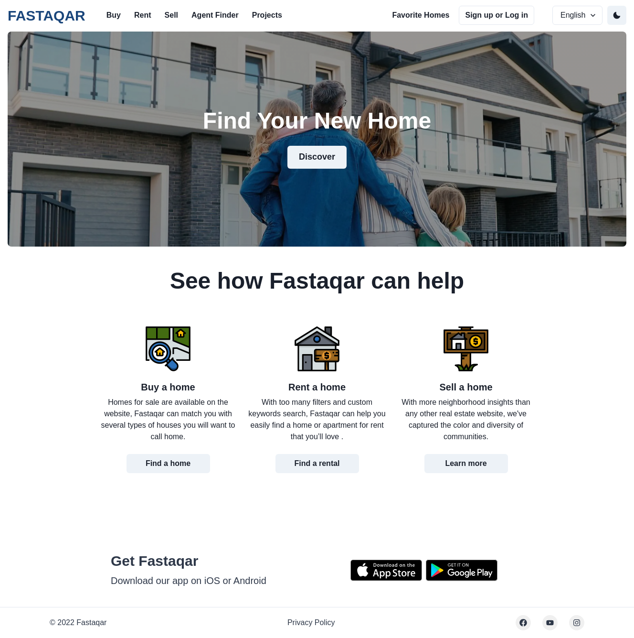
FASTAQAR (46, 15)
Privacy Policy (311, 622)
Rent (142, 15)
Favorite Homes (420, 15)
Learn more (465, 463)
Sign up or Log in (496, 15)
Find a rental (316, 463)
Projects (267, 15)
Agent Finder (215, 15)
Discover (317, 157)
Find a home (168, 463)
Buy (113, 15)
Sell (171, 15)
